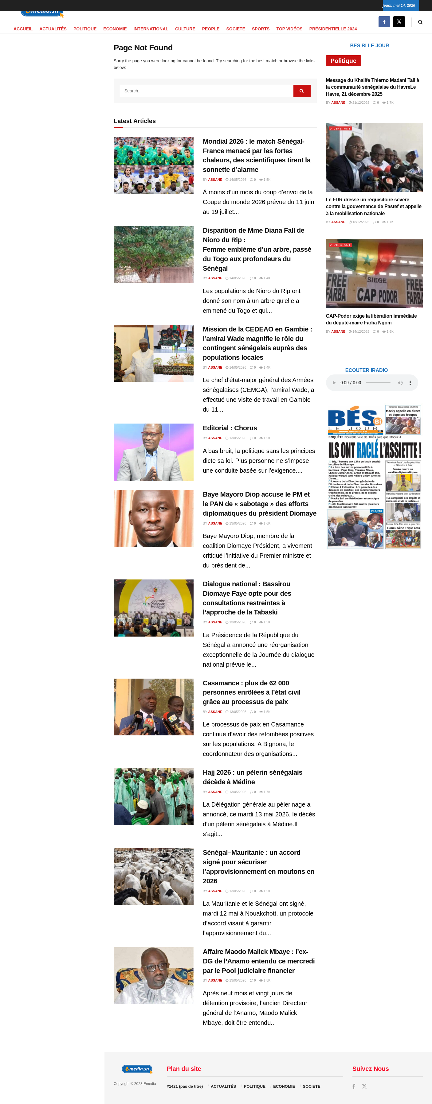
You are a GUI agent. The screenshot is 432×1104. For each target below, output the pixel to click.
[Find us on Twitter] (399, 22)
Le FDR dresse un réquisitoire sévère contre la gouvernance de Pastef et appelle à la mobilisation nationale (374, 206)
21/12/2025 (359, 102)
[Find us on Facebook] (384, 22)
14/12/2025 (359, 331)
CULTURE (185, 28)
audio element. (46, 56)
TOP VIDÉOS (290, 28)
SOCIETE (235, 28)
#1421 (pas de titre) (185, 1086)
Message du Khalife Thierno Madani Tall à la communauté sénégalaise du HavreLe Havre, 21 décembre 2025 (372, 87)
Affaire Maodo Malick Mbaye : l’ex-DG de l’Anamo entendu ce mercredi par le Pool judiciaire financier (259, 961)
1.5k (265, 179)
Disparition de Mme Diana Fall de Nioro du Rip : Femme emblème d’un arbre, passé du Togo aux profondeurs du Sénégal (257, 249)
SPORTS (261, 28)
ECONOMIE (115, 28)
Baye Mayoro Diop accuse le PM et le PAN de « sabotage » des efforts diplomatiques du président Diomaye (259, 503)
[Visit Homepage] (40, 11)
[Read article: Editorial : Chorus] (154, 452)
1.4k (265, 278)
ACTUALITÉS (53, 28)
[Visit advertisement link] (52, 155)
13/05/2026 (236, 438)
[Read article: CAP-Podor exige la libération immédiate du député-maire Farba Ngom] (374, 273)
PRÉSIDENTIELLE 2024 (333, 28)
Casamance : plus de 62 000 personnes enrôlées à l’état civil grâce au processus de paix (251, 692)
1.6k (265, 523)
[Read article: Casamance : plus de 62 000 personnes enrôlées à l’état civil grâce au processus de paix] (154, 707)
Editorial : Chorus (230, 428)
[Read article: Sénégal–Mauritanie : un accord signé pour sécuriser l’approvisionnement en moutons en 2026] (154, 876)
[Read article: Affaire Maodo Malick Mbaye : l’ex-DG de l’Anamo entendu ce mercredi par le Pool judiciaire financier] (154, 975)
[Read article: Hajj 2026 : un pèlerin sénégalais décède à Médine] (154, 796)
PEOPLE (211, 28)
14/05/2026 (236, 179)
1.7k (265, 792)
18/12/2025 (359, 222)
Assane (215, 179)
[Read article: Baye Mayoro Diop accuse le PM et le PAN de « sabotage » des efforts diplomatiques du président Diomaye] (154, 518)
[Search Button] (420, 22)
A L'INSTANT (341, 128)
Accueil (23, 28)
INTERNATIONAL (151, 28)
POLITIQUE (84, 28)
